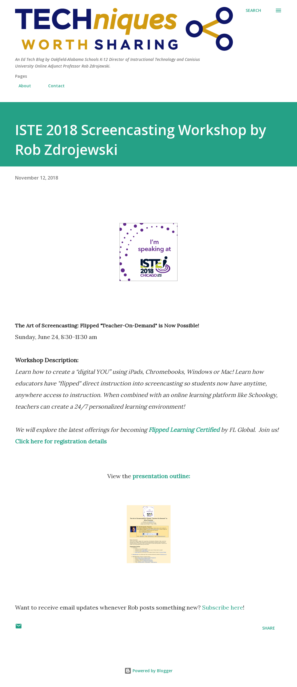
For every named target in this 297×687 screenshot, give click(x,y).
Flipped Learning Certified (184, 429)
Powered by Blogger (148, 670)
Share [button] (268, 628)
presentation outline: (161, 476)
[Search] (253, 10)
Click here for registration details (61, 441)
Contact (53, 85)
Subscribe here (222, 607)
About (21, 85)
